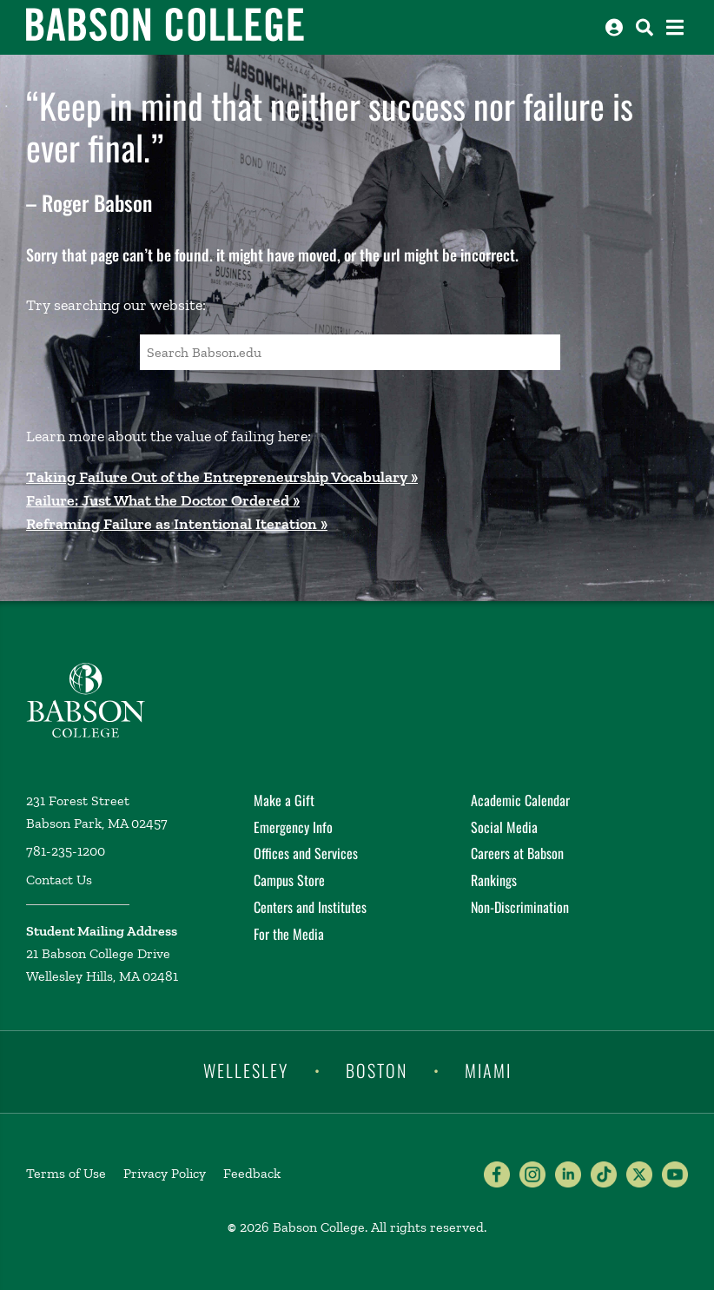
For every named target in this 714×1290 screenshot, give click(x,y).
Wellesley (245, 1070)
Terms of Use (66, 1173)
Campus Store (289, 880)
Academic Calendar (520, 800)
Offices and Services (306, 853)
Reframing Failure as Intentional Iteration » (176, 523)
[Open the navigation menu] (675, 27)
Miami (488, 1070)
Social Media (504, 827)
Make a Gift (284, 800)
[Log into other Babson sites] (614, 27)
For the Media (289, 933)
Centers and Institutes (310, 906)
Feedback (252, 1173)
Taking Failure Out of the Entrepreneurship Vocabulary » (222, 476)
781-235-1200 (65, 851)
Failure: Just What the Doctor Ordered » (163, 500)
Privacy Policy (164, 1173)
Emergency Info (293, 827)
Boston (376, 1070)
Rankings (494, 880)
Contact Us (59, 879)
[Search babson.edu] (644, 27)
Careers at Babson (517, 853)
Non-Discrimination (520, 906)
